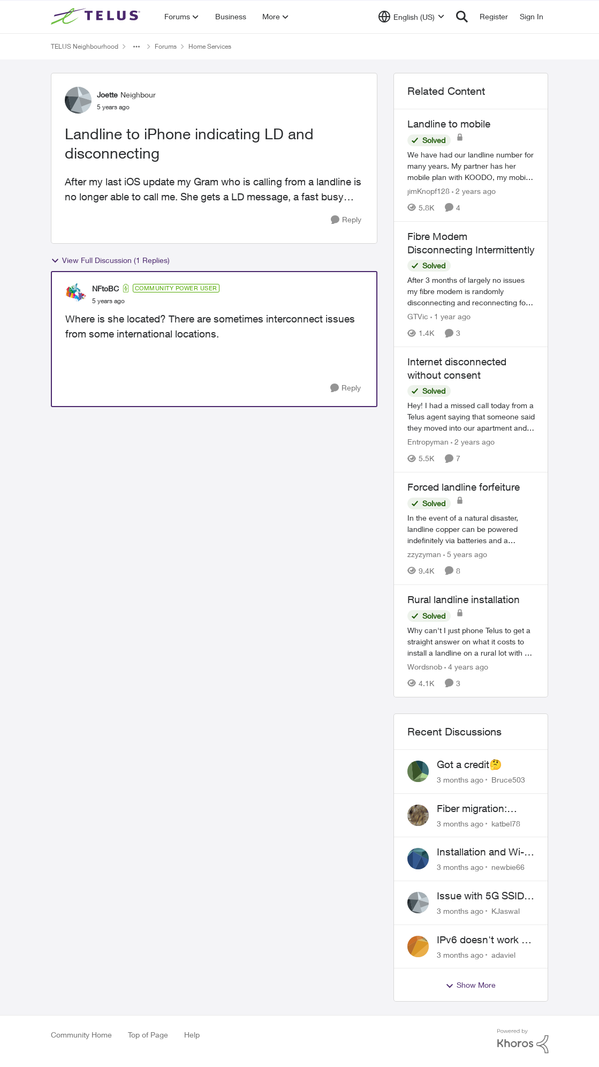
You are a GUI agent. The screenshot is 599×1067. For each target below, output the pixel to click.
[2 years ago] (474, 191)
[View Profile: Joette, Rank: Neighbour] (78, 100)
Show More (470, 985)
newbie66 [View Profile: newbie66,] (508, 866)
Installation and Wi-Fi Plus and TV (484, 852)
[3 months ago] (460, 779)
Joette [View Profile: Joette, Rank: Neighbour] (107, 94)
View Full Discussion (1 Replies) (110, 260)
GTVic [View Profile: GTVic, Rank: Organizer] (417, 316)
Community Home (81, 1034)
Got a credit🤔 (469, 764)
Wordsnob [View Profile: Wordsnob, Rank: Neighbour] (424, 666)
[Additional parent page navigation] (136, 46)
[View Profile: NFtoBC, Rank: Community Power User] (76, 294)
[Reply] (346, 220)
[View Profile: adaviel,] (418, 946)
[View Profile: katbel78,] (418, 815)
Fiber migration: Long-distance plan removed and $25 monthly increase (481, 808)
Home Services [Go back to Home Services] (209, 46)
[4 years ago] (466, 666)
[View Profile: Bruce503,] (418, 771)
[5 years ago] (465, 554)
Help (192, 1034)
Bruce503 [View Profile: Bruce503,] (508, 779)
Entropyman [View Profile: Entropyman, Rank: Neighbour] (428, 441)
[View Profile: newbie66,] (418, 858)
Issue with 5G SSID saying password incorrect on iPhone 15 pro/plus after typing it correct (481, 896)
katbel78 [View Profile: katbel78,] (505, 823)
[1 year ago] (450, 316)
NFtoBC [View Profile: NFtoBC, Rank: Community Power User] (105, 288)
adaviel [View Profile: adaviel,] (503, 954)
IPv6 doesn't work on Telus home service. (485, 940)
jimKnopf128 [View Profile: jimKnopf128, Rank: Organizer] (428, 191)
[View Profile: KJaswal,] (418, 902)
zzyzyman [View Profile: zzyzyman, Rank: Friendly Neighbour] (424, 554)
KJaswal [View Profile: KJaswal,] (505, 910)
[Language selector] (411, 16)
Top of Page (148, 1034)
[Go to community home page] (97, 16)
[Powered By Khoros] (523, 1041)
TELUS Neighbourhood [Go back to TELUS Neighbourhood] (84, 46)
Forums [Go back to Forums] (166, 46)
